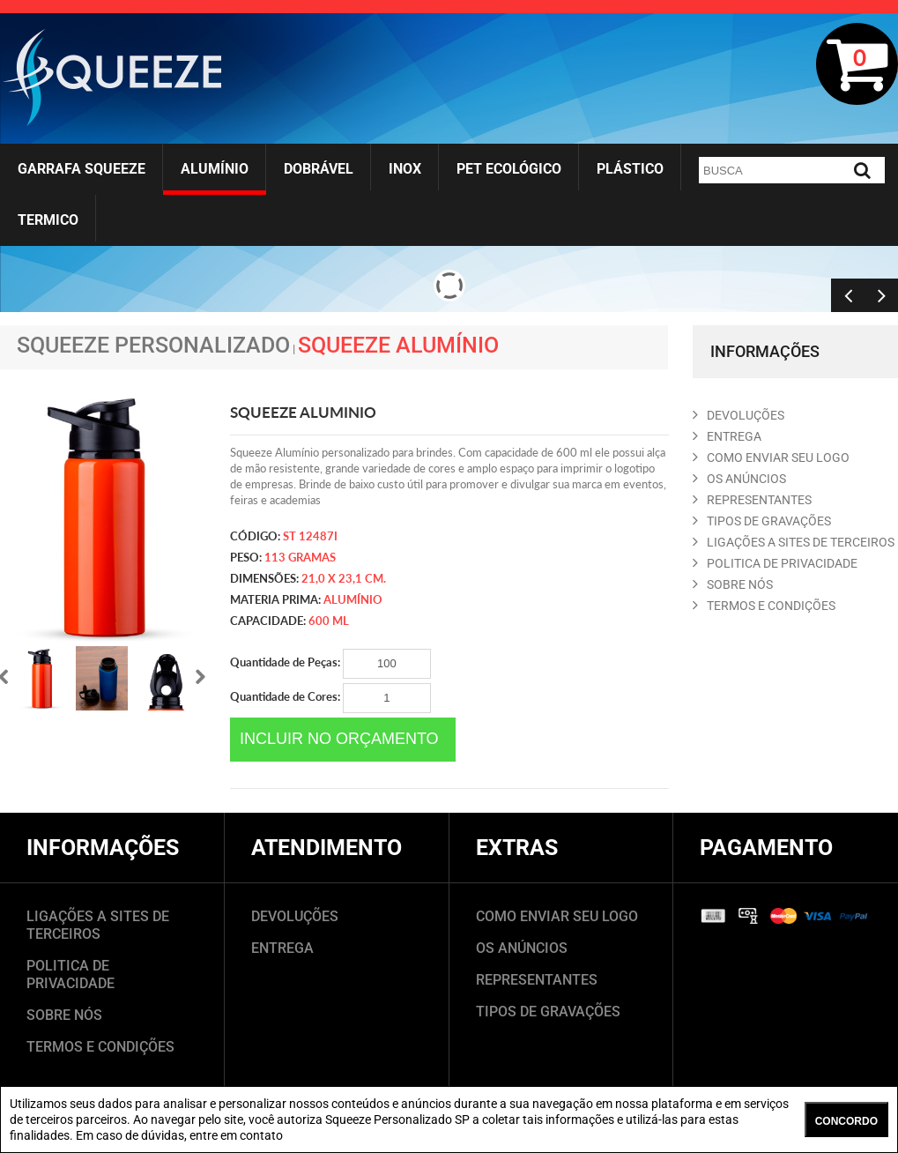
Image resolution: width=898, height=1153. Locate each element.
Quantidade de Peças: (330, 664)
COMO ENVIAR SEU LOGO (771, 457)
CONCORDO (846, 1121)
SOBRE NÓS (64, 1015)
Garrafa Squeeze (81, 168)
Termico (48, 220)
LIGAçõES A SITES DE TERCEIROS (793, 542)
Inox (405, 168)
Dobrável (318, 168)
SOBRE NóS (733, 584)
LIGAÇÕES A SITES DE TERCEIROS (97, 925)
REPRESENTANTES (752, 500)
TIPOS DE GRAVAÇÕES (548, 1011)
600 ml (328, 621)
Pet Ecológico (508, 168)
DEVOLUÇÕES (294, 916)
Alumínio (215, 168)
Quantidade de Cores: (330, 698)
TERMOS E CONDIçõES (764, 606)
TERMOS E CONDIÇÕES (100, 1046)
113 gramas (300, 557)
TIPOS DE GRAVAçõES (762, 521)
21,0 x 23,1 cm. (343, 578)
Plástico (630, 168)
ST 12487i (310, 536)
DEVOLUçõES (738, 415)
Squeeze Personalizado (153, 345)
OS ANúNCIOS (739, 479)
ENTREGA (727, 436)
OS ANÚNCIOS (522, 948)
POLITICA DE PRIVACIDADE (775, 563)
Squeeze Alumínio (398, 345)
